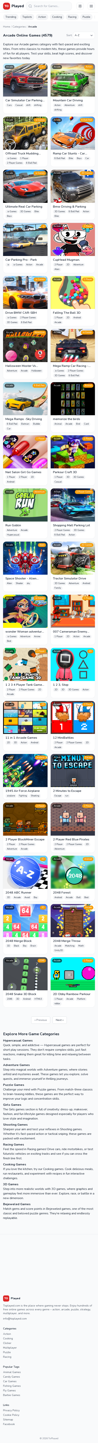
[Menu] (91, 6)
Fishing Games (12, 1386)
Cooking (57, 17)
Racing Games (13, 1144)
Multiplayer (10, 1348)
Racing (72, 17)
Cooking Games (14, 1164)
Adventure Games (16, 1065)
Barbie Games (11, 1395)
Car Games (10, 1381)
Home (6, 26)
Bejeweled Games (17, 1204)
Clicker (7, 1343)
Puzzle (86, 17)
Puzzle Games (13, 1085)
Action (42, 17)
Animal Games (12, 1372)
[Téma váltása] (80, 6)
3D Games (10, 1184)
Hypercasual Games (18, 1040)
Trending (10, 17)
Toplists (27, 17)
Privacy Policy (11, 1410)
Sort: (69, 35)
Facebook (9, 1424)
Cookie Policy (11, 1415)
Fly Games (9, 1390)
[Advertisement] (49, 1261)
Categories (19, 26)
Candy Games (11, 1377)
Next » (60, 1020)
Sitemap (8, 1419)
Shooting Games (15, 1125)
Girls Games (12, 1105)
